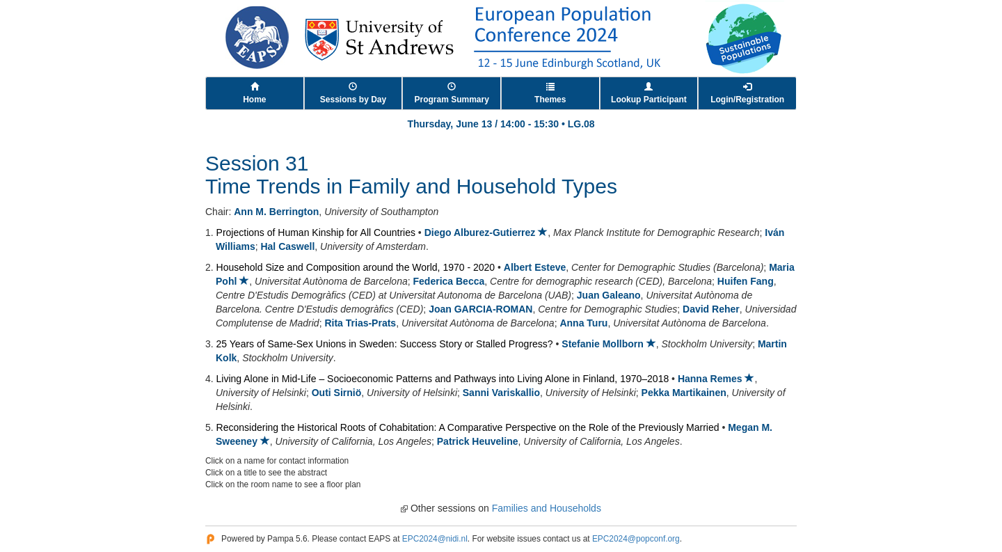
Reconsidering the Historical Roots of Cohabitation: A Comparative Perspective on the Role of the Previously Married (467, 427)
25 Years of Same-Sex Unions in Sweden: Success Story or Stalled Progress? (384, 343)
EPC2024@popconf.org (636, 539)
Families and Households (546, 508)
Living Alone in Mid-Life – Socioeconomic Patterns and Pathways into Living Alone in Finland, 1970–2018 (442, 378)
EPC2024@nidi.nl (435, 539)
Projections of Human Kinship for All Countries (315, 232)
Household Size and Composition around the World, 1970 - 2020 (355, 267)
